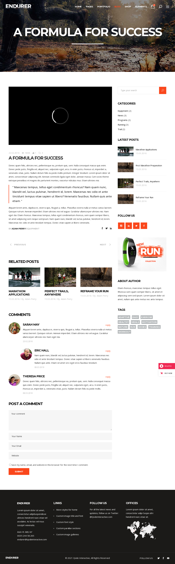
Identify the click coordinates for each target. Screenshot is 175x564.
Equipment (32, 228)
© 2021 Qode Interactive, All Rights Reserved (87, 558)
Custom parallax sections (68, 528)
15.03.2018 (14, 299)
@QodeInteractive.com (101, 516)
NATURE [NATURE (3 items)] (123, 327)
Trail (120, 129)
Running (121, 124)
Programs (122, 120)
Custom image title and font (69, 515)
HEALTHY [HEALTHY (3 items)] (123, 322)
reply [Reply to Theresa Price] (108, 376)
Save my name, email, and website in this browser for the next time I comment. (49, 464)
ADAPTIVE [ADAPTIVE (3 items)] (124, 317)
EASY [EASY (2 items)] (135, 317)
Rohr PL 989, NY (24, 532)
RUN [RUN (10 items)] (132, 327)
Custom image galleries (67, 534)
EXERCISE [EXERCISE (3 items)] (146, 317)
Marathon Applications (19, 293)
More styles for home (66, 509)
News (120, 115)
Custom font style (65, 522)
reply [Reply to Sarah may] (108, 325)
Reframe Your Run (94, 291)
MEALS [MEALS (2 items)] (135, 322)
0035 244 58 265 (25, 535)
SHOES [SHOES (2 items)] (142, 327)
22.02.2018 (14, 152)
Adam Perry (19, 228)
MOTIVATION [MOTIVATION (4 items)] (149, 322)
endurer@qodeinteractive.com (32, 539)
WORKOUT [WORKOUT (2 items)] (124, 331)
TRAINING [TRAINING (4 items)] (154, 327)
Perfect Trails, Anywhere (57, 293)
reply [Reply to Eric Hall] (108, 350)
